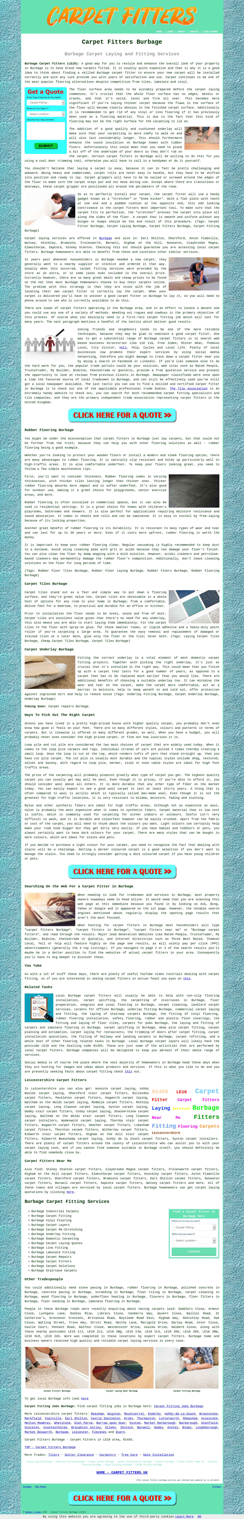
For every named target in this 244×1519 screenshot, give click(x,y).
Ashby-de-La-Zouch (180, 1414)
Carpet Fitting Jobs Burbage (178, 1406)
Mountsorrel (134, 1414)
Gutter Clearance (79, 1455)
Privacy (217, 1487)
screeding (103, 1292)
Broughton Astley (86, 1427)
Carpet (90, 177)
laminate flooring (103, 1301)
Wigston (113, 1414)
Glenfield (209, 1423)
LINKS (169, 31)
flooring (172, 112)
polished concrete (197, 1287)
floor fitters (201, 1296)
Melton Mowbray (37, 1423)
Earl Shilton (76, 1418)
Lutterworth (169, 1418)
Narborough (188, 1423)
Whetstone (62, 1423)
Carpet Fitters (37, 1439)
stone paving (90, 1287)
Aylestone (209, 1418)
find (38, 1169)
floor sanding (53, 1301)
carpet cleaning (199, 1292)
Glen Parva (83, 1423)
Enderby (154, 1414)
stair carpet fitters (102, 1116)
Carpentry (107, 1455)
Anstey (172, 1427)
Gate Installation (158, 1455)
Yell (123, 347)
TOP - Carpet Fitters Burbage (50, 1447)
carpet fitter (124, 72)
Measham (97, 1414)
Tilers (53, 1455)
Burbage (105, 238)
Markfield (33, 1418)
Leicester (80, 1432)
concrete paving (56, 1292)
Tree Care (129, 1455)
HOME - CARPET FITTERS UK (121, 1472)
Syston (135, 1423)
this (187, 978)
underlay (165, 129)
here (70, 1192)
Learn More (184, 1516)
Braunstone (208, 1414)
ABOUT (181, 31)
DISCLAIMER (211, 31)
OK (199, 1516)
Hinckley (32, 1427)
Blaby (187, 1427)
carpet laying (91, 1107)
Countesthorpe (55, 1427)
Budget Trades (33, 1512)
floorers (157, 1296)
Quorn (120, 1432)
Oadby (158, 1427)
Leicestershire (46, 1414)
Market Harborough (159, 1423)
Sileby (110, 1427)
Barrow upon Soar (111, 1423)
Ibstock (126, 1427)
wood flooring (54, 1296)
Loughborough (207, 1427)
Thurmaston (146, 1418)
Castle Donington (105, 1418)
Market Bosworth (38, 1432)
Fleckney (99, 1432)
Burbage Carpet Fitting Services (67, 1201)
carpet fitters (119, 156)
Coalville (53, 1418)
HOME (159, 31)
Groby (128, 1418)
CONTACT (194, 31)
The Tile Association (188, 388)
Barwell (143, 1427)
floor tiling (148, 1292)
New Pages (40, 1487)
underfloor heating (107, 1296)
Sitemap (27, 1487)
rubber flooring (141, 1287)
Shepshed (190, 1418)
